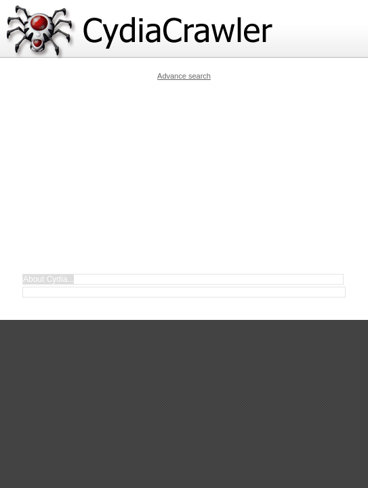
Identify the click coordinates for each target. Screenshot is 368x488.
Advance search (184, 76)
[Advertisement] (194, 177)
